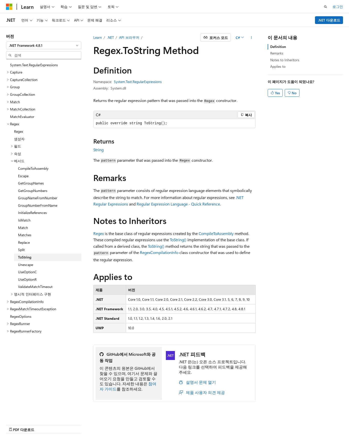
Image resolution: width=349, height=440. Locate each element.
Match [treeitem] (23, 227)
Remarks (276, 53)
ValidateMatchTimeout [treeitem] (35, 286)
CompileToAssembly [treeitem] (33, 168)
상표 (302, 424)
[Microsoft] (9, 7)
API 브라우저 (129, 37)
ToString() (178, 239)
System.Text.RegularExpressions (138, 81)
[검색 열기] (325, 6)
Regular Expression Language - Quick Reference (178, 203)
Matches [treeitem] (24, 234)
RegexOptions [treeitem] (20, 316)
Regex (98, 233)
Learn (97, 37)
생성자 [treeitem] (19, 138)
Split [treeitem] (21, 249)
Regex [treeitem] (18, 131)
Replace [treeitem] (24, 242)
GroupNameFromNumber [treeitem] (37, 198)
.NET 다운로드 (329, 20)
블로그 (217, 424)
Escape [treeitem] (23, 176)
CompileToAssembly (216, 233)
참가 (235, 424)
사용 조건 (285, 424)
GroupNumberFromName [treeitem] (37, 205)
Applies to (277, 66)
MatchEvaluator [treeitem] (22, 116)
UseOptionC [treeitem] (27, 272)
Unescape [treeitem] (25, 264)
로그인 (337, 6)
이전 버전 (198, 424)
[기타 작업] (251, 38)
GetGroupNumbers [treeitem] (32, 190)
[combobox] (43, 46)
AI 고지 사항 (175, 424)
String (98, 149)
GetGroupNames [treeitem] (31, 183)
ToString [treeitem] (24, 257)
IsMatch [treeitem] (24, 220)
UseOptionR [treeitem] (27, 279)
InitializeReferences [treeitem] (32, 212)
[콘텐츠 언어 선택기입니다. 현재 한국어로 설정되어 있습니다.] (16, 424)
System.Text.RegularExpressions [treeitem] (34, 64)
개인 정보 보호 (256, 424)
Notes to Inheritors (284, 60)
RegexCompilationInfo (159, 252)
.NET (110, 37)
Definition (278, 46)
